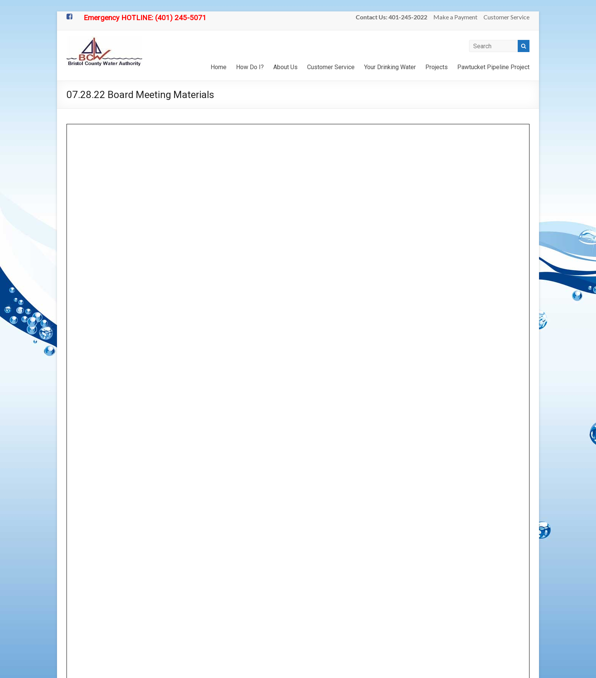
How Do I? (250, 67)
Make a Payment (455, 17)
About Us (285, 67)
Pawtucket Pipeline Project (493, 67)
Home (219, 67)
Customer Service (506, 17)
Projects (436, 67)
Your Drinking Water (390, 67)
